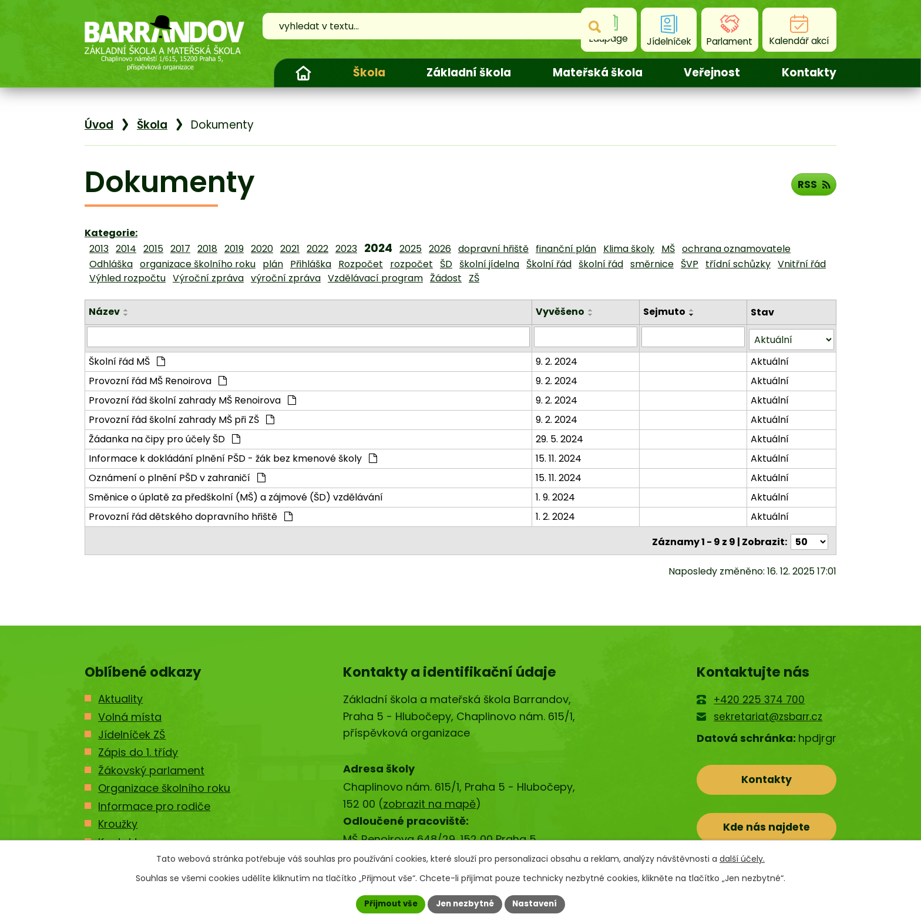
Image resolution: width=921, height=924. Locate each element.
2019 (234, 249)
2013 (99, 249)
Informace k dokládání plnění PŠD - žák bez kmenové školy (233, 455)
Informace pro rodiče (154, 801)
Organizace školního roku (164, 783)
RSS (812, 186)
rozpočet (411, 264)
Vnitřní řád (802, 264)
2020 (262, 249)
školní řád (601, 264)
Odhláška (111, 264)
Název (104, 311)
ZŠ (474, 278)
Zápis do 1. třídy (138, 747)
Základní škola (468, 72)
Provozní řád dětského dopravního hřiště (191, 513)
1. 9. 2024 (556, 494)
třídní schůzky (738, 264)
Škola (369, 72)
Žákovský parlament (151, 765)
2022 (317, 249)
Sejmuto (665, 311)
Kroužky (117, 819)
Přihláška (310, 264)
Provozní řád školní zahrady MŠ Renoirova (192, 397)
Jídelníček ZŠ (132, 730)
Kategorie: (111, 233)
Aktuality (120, 694)
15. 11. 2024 (560, 455)
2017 (180, 249)
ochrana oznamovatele (736, 249)
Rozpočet (360, 264)
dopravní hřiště (493, 249)
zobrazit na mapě (429, 799)
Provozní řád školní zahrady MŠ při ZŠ (181, 417)
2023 (346, 249)
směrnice (652, 264)
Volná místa (130, 711)
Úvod (303, 73)
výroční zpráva (286, 278)
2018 (207, 249)
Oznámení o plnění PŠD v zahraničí (177, 475)
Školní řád (549, 264)
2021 (290, 249)
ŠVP (689, 264)
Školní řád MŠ (127, 358)
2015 (153, 249)
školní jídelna (489, 264)
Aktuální (770, 358)
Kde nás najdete (766, 825)
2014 (126, 249)
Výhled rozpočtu (127, 278)
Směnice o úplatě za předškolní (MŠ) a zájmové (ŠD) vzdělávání (236, 494)
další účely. (742, 858)
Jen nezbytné (465, 903)
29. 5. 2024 (560, 436)
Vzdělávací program (375, 278)
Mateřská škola (598, 72)
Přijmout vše (387, 903)
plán (273, 264)
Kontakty (809, 72)
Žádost (446, 278)
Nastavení (538, 903)
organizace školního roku (198, 264)
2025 (410, 249)
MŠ (668, 249)
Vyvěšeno (561, 311)
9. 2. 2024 (558, 358)
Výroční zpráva (208, 278)
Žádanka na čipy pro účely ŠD (164, 436)
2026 (440, 249)
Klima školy (628, 249)
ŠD (446, 264)
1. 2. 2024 (556, 513)
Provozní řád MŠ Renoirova (158, 378)
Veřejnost (712, 72)
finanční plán (566, 249)
